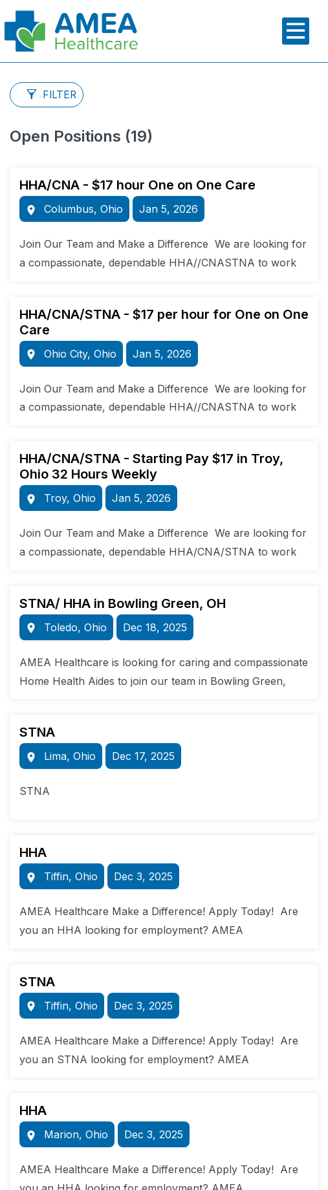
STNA (37, 732)
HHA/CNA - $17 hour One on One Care (137, 185)
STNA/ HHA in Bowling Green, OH (122, 603)
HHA (33, 852)
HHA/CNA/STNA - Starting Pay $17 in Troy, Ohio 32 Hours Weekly (151, 466)
